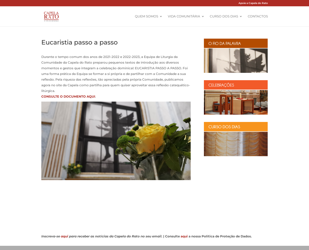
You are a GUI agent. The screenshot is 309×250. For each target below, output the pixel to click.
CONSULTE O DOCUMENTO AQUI (68, 96)
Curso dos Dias (224, 16)
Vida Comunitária (184, 16)
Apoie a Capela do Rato (253, 3)
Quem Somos (146, 16)
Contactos (258, 16)
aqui (64, 236)
